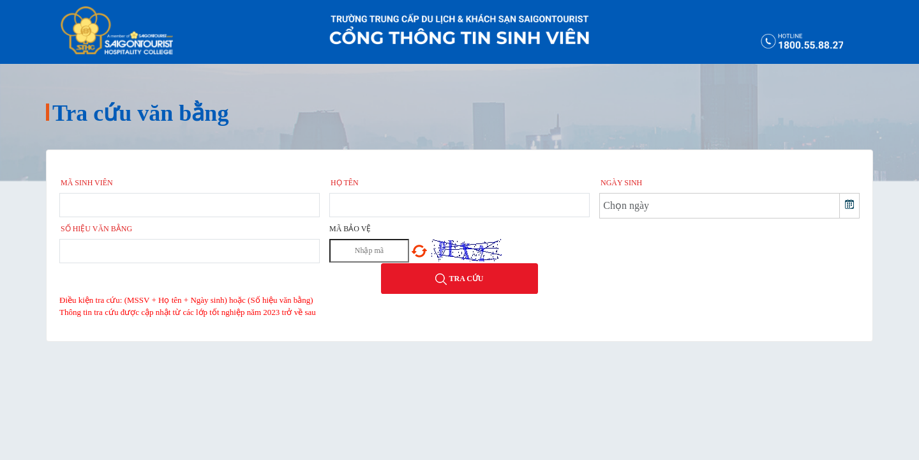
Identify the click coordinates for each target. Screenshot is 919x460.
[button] (849, 206)
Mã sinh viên (87, 182)
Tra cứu (459, 279)
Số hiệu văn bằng (96, 228)
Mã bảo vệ (350, 228)
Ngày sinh (621, 182)
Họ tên (345, 182)
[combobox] (720, 206)
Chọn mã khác (419, 251)
